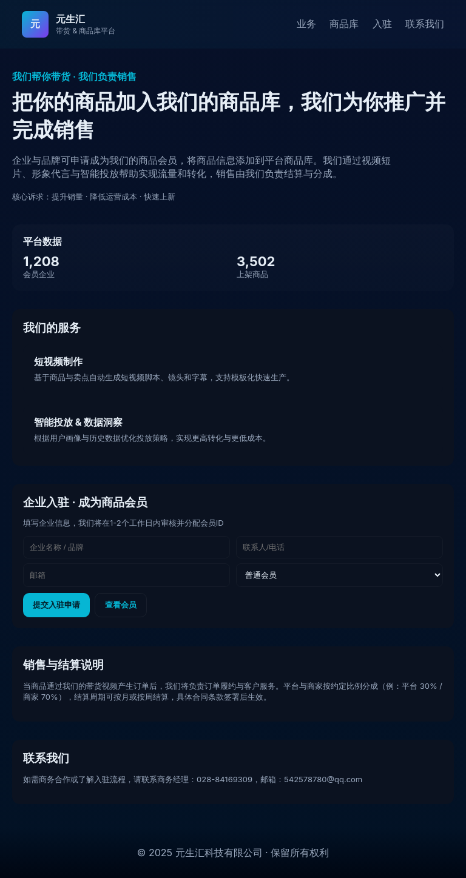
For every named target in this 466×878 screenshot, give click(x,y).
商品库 (344, 24)
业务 (306, 24)
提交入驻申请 (56, 604)
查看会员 (121, 604)
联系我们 (424, 24)
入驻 (382, 24)
